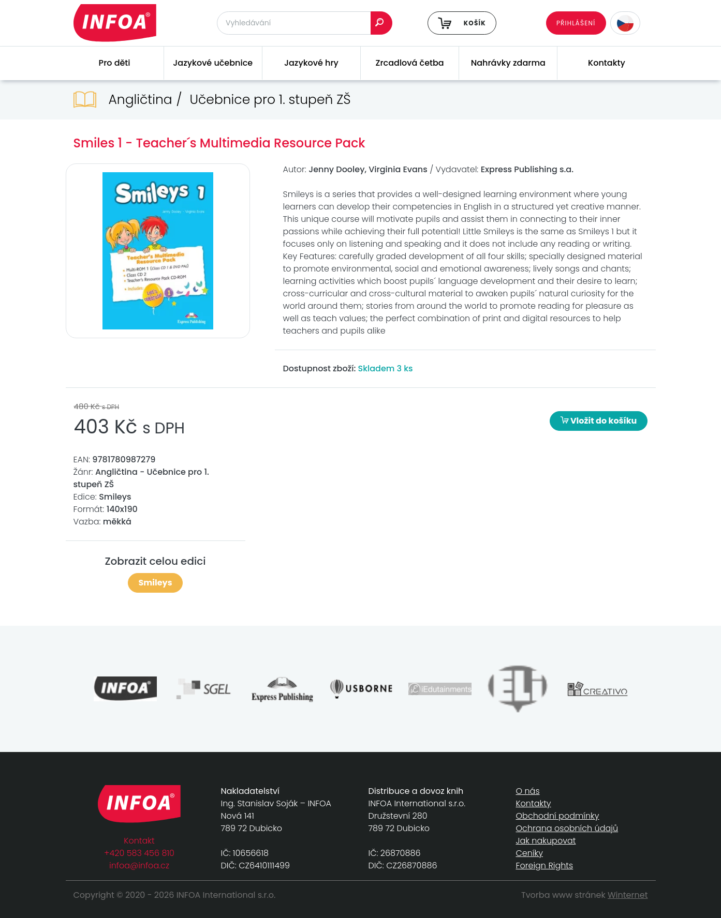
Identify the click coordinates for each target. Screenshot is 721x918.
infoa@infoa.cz (139, 865)
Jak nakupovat (546, 841)
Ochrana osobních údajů (567, 828)
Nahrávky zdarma (508, 63)
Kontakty (606, 63)
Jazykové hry (311, 63)
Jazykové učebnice (213, 63)
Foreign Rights (544, 865)
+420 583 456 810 (139, 853)
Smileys (155, 583)
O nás (528, 791)
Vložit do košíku (599, 421)
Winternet (628, 895)
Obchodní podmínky (557, 816)
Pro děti (114, 63)
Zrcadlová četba (410, 63)
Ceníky (529, 853)
